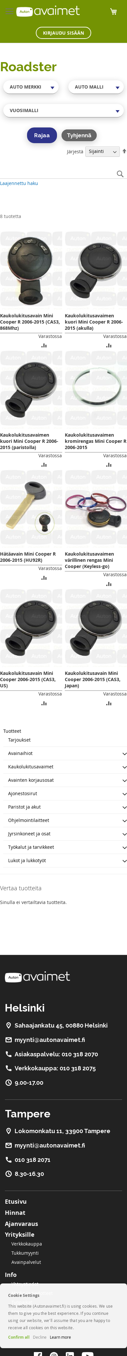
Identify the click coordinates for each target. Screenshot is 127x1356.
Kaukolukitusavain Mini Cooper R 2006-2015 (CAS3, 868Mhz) (30, 321)
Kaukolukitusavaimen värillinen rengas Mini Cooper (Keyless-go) (89, 560)
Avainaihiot (20, 753)
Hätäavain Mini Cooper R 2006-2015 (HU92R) (28, 557)
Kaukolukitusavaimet (30, 766)
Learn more (60, 1337)
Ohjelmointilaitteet (28, 820)
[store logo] (48, 11)
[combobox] (31, 86)
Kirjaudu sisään (63, 33)
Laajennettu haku (19, 183)
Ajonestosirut (22, 793)
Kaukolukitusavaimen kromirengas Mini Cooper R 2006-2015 (95, 441)
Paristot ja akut (24, 807)
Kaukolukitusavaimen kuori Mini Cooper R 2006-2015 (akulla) (94, 321)
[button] (44, 345)
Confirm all (19, 1337)
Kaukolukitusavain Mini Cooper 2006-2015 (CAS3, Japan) (92, 679)
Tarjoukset (19, 740)
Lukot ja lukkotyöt (27, 860)
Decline (40, 1337)
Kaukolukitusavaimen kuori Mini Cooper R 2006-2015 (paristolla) (29, 441)
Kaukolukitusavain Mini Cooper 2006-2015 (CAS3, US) (28, 679)
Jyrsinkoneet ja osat (29, 833)
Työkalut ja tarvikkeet (31, 847)
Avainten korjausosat (31, 780)
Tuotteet (12, 731)
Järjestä (75, 151)
